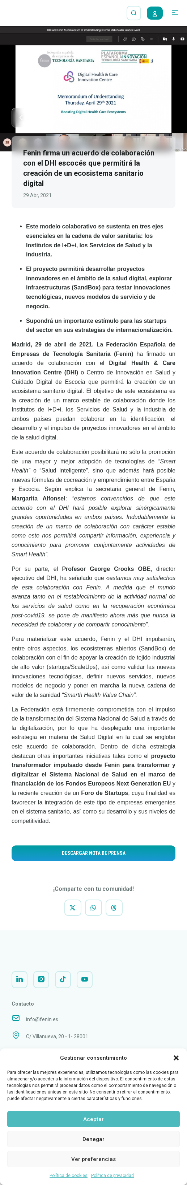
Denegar (93, 1139)
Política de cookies (69, 1175)
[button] (176, 1058)
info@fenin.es (42, 1024)
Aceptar (93, 1119)
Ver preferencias (93, 1159)
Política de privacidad (112, 1175)
